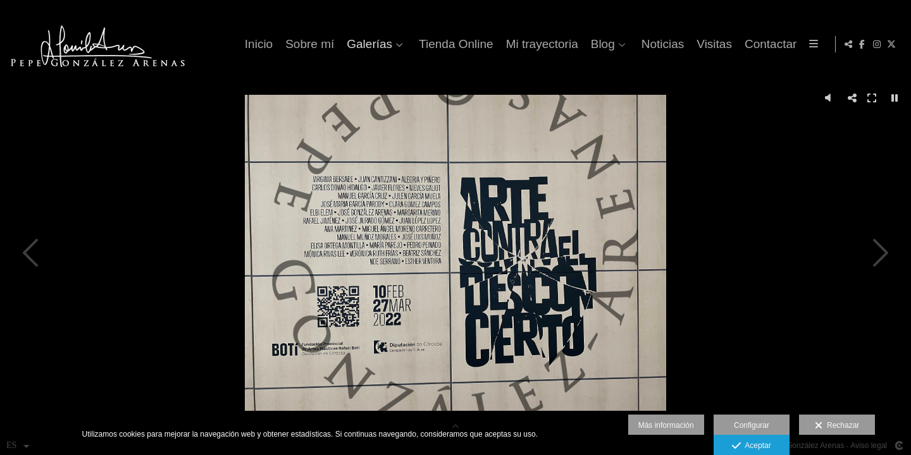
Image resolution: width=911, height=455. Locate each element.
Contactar (769, 44)
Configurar (751, 425)
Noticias (660, 44)
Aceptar (751, 446)
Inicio (257, 44)
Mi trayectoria (540, 44)
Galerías (367, 44)
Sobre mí (307, 44)
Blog (600, 44)
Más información (666, 425)
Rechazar (837, 426)
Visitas (712, 44)
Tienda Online (454, 44)
